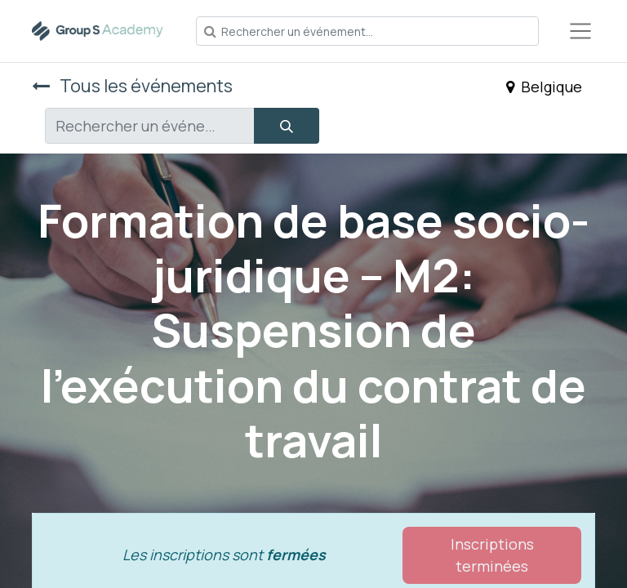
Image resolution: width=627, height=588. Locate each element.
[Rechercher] (286, 126)
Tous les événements (132, 86)
